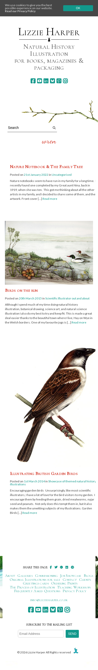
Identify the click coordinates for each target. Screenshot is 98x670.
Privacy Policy (74, 591)
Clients (85, 579)
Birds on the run (21, 290)
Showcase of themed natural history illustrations (53, 482)
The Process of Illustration (32, 587)
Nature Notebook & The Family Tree (46, 166)
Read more (50, 199)
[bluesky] (52, 81)
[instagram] (65, 81)
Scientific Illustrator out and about (67, 298)
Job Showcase (70, 575)
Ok (78, 8)
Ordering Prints (64, 583)
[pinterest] (58, 81)
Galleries (25, 575)
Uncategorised (62, 174)
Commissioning (46, 575)
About (10, 575)
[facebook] (33, 81)
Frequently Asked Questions (37, 591)
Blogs (88, 575)
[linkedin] (46, 81)
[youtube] (39, 81)
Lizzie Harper (49, 31)
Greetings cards (36, 583)
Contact (70, 579)
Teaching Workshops (74, 587)
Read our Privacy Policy (20, 11)
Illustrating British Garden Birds (44, 473)
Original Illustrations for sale (35, 579)
